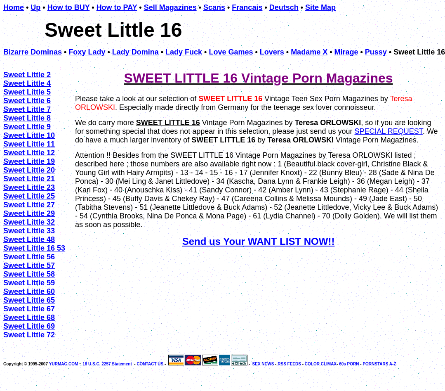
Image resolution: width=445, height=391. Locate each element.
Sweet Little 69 (29, 326)
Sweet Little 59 (29, 283)
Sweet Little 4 (27, 83)
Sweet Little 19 (29, 161)
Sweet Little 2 (27, 75)
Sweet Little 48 (29, 239)
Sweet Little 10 (29, 135)
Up (35, 7)
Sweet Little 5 (27, 92)
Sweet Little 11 (29, 144)
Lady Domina (135, 52)
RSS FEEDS (289, 364)
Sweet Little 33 (29, 231)
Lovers (272, 52)
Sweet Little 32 (29, 222)
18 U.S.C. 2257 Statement (107, 364)
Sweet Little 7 (27, 109)
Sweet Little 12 (29, 153)
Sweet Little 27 (29, 205)
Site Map (320, 7)
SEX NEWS (263, 364)
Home (13, 7)
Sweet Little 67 (29, 309)
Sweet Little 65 (29, 300)
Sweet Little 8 (27, 118)
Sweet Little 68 (29, 317)
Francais (247, 7)
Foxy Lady (86, 52)
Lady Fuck (183, 52)
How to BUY (68, 7)
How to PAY (117, 7)
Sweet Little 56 (29, 257)
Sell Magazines (170, 7)
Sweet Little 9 (27, 127)
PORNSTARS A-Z (379, 364)
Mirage (346, 52)
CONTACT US (150, 364)
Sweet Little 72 (29, 335)
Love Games (231, 52)
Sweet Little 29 (29, 213)
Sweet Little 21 (29, 179)
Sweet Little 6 (27, 101)
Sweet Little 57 (29, 265)
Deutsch (284, 7)
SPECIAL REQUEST (388, 131)
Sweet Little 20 (29, 170)
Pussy (376, 52)
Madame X (309, 52)
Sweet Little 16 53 (34, 248)
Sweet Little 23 (29, 187)
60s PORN (349, 364)
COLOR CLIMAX (321, 364)
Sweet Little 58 (29, 274)
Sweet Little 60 (29, 291)
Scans (214, 7)
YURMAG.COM (63, 364)
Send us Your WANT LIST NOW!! (258, 241)
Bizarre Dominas (32, 52)
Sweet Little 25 (29, 196)
